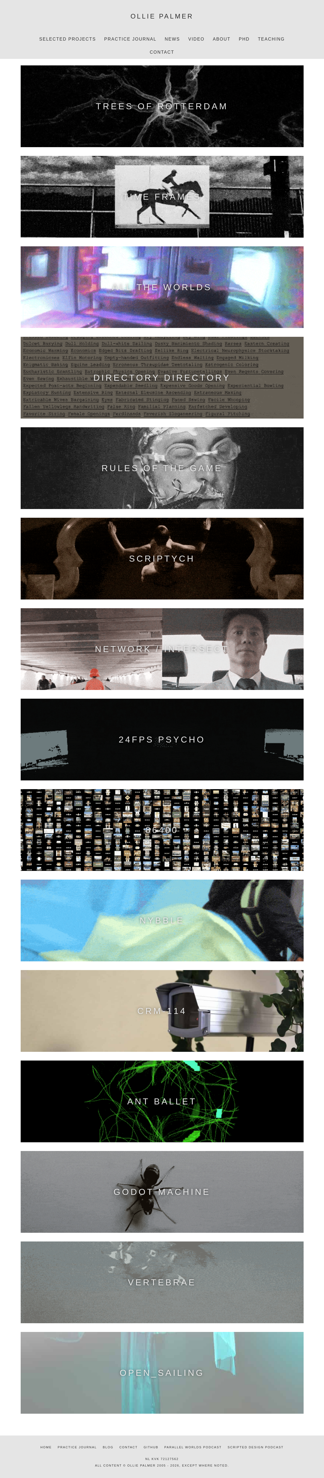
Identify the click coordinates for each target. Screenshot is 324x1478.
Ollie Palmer (162, 16)
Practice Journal (130, 39)
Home (46, 1447)
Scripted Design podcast (256, 1447)
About (221, 39)
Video (196, 39)
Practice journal (77, 1447)
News (172, 39)
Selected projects (67, 39)
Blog (108, 1447)
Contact (162, 52)
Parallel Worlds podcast (193, 1447)
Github (151, 1447)
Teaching (271, 39)
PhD (244, 39)
